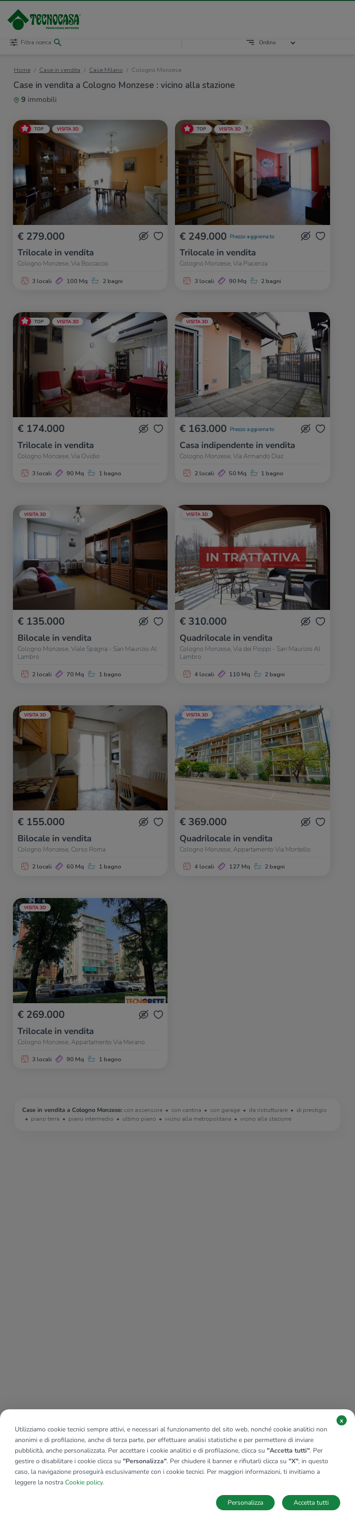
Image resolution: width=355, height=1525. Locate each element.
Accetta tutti (311, 1502)
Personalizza (245, 1502)
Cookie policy (83, 1482)
